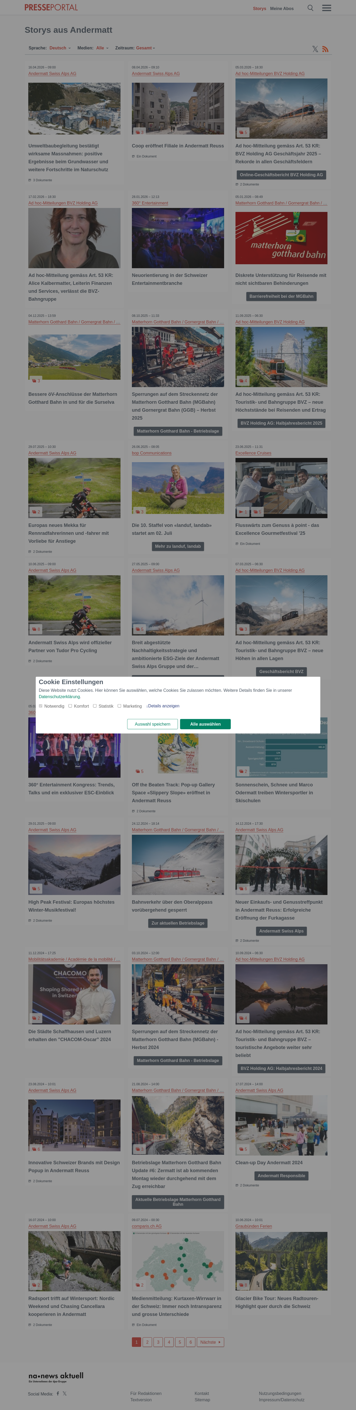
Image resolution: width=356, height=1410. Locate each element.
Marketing (132, 706)
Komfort (81, 706)
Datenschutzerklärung (59, 696)
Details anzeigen (163, 705)
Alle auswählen (205, 724)
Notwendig (54, 706)
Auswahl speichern (152, 724)
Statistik (106, 706)
